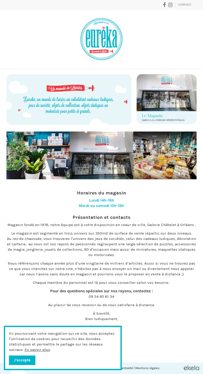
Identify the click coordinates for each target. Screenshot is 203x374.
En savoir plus (37, 349)
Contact (184, 4)
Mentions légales (147, 368)
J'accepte (22, 360)
